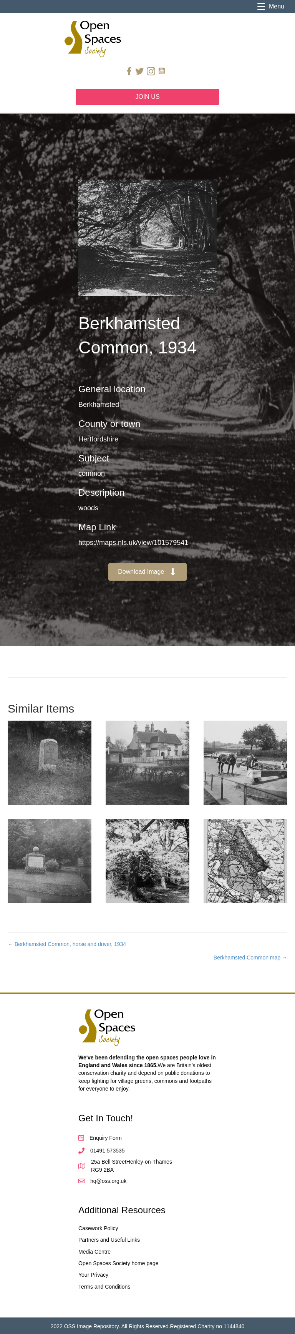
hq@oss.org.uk (108, 1181)
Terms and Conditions (104, 1287)
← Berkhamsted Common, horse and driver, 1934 (67, 944)
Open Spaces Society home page (118, 1263)
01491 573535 (107, 1150)
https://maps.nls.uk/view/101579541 (133, 542)
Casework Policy (98, 1228)
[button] (147, 572)
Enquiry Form (105, 1138)
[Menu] (270, 6)
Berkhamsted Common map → (250, 957)
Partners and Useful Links (109, 1240)
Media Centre (94, 1252)
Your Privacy (93, 1275)
